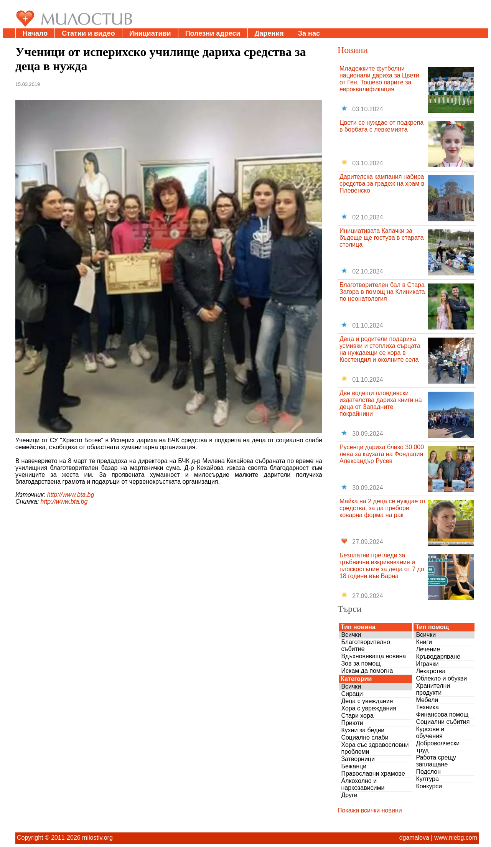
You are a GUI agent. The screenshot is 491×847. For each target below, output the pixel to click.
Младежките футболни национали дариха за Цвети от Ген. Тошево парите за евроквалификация (379, 78)
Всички (351, 634)
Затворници (358, 759)
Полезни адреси (213, 33)
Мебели (427, 700)
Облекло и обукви (441, 678)
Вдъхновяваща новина (373, 656)
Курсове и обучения (430, 732)
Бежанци (353, 766)
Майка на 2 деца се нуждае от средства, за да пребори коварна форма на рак (382, 508)
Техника (427, 707)
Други (349, 795)
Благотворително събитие (365, 645)
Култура (427, 779)
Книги (424, 642)
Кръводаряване (438, 656)
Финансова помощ (442, 714)
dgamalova (414, 837)
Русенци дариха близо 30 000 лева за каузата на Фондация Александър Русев (381, 454)
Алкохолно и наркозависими (362, 784)
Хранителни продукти (433, 689)
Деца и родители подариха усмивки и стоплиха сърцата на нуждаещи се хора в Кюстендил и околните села (379, 349)
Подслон (428, 771)
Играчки (427, 664)
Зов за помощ (361, 663)
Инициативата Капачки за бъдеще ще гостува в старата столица (381, 237)
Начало (35, 33)
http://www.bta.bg (70, 494)
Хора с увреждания (368, 708)
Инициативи (150, 33)
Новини (353, 50)
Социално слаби (364, 737)
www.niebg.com (455, 837)
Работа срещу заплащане (436, 761)
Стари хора (357, 715)
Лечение (428, 649)
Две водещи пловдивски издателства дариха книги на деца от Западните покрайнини (380, 403)
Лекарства (430, 671)
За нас (309, 33)
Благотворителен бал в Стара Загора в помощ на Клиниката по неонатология (382, 292)
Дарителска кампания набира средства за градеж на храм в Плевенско (381, 183)
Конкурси (429, 786)
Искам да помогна (367, 670)
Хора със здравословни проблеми (375, 748)
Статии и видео (88, 33)
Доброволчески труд (438, 746)
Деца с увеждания (367, 701)
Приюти (352, 723)
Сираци (351, 693)
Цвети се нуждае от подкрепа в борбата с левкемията (381, 126)
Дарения (269, 33)
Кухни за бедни (362, 730)
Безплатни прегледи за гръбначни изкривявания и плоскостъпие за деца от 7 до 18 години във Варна (381, 565)
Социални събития (443, 721)
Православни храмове (373, 773)
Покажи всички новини (370, 810)
